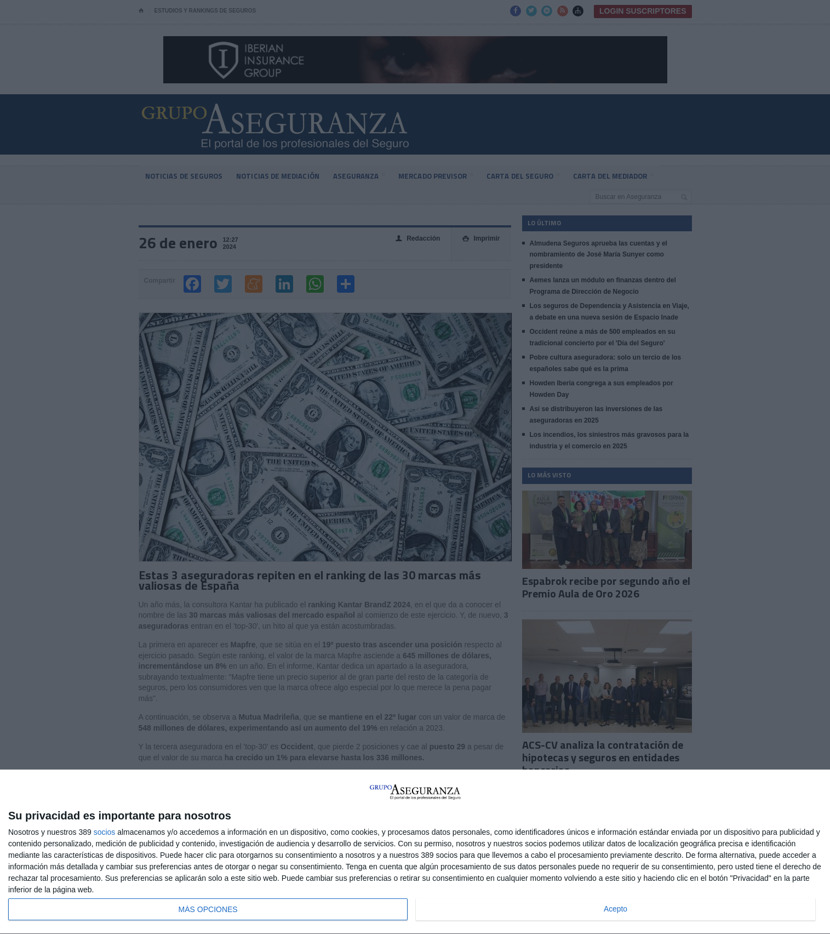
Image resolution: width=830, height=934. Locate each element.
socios (105, 832)
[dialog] (415, 852)
